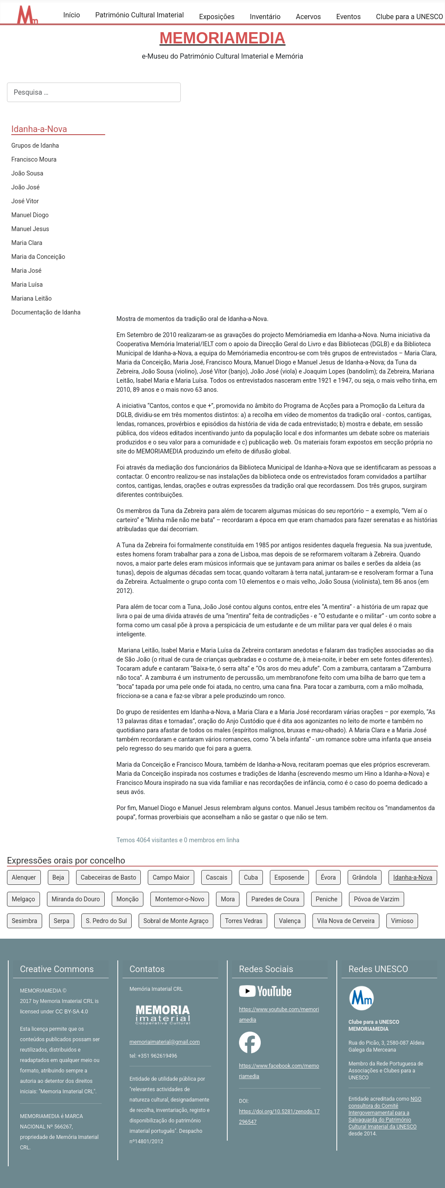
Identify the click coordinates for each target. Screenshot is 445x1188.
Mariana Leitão (31, 298)
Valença (290, 920)
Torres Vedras (243, 920)
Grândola (364, 877)
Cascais (217, 877)
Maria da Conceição (38, 256)
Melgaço (23, 899)
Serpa (62, 920)
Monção (127, 899)
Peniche (327, 899)
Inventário (265, 17)
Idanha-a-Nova (412, 877)
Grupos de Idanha (35, 145)
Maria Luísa (27, 284)
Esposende (290, 877)
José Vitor (25, 201)
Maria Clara (26, 242)
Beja (58, 877)
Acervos (308, 17)
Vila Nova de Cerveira (346, 920)
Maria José (26, 270)
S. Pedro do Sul (106, 920)
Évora (328, 877)
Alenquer (24, 877)
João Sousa (27, 173)
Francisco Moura (33, 159)
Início (71, 15)
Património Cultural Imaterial (139, 15)
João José (25, 187)
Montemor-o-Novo (179, 899)
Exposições (217, 17)
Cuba (251, 877)
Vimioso (402, 920)
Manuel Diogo (30, 215)
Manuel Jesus (30, 228)
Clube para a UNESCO (409, 17)
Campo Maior (171, 877)
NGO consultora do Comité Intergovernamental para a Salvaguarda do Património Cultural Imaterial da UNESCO (385, 1113)
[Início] (68, 27)
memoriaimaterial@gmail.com (165, 1042)
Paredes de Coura (275, 899)
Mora (228, 899)
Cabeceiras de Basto (108, 877)
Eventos (348, 17)
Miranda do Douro (76, 899)
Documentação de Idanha (45, 312)
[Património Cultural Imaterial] (100, 27)
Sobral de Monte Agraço (176, 920)
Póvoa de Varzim (376, 899)
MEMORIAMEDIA (41, 991)
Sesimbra (24, 920)
